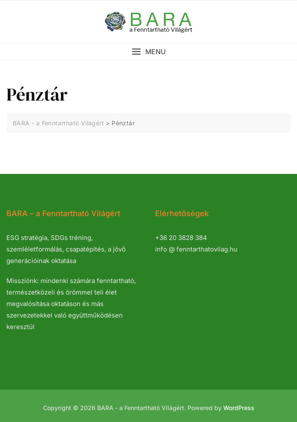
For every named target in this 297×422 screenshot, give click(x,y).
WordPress (238, 407)
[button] (148, 52)
